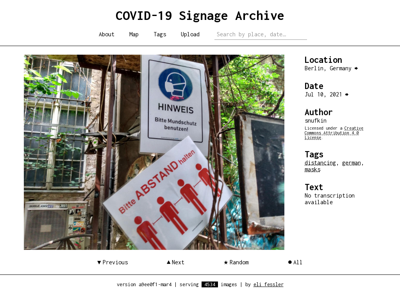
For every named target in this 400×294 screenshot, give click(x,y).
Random (239, 262)
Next (178, 262)
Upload (190, 34)
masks (312, 169)
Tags (160, 34)
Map (134, 34)
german (351, 162)
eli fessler (269, 284)
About (106, 34)
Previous (115, 262)
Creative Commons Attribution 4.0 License (334, 133)
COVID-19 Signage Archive (200, 15)
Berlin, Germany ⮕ (331, 68)
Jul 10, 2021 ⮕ (326, 94)
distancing (320, 162)
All (298, 262)
